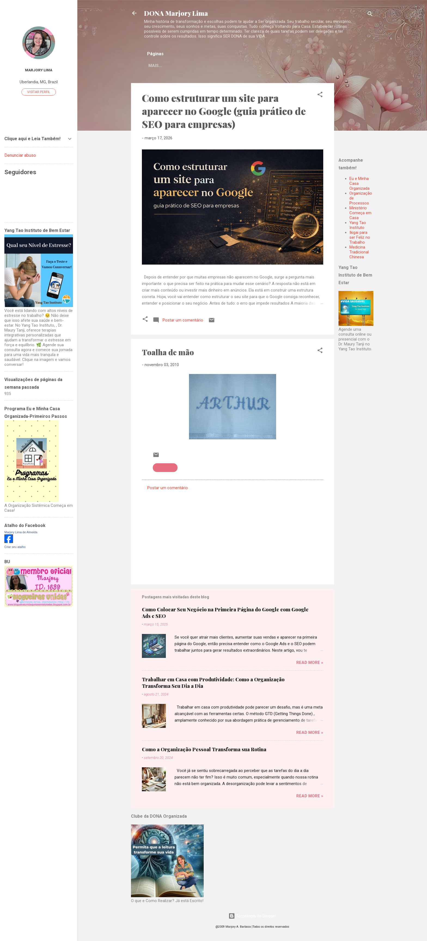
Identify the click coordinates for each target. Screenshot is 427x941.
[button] (320, 96)
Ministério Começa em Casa (360, 214)
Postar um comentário (167, 488)
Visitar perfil (38, 92)
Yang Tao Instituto (357, 226)
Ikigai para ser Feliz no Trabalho (359, 238)
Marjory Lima (38, 70)
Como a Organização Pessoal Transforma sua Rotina (204, 750)
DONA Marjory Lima (176, 13)
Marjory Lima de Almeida (20, 532)
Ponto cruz (165, 468)
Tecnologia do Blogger (252, 916)
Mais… (278, 65)
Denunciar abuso (20, 155)
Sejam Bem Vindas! (240, 65)
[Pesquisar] (370, 15)
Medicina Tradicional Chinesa (359, 253)
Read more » (309, 663)
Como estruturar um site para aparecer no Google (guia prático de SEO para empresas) (224, 111)
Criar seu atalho (15, 546)
